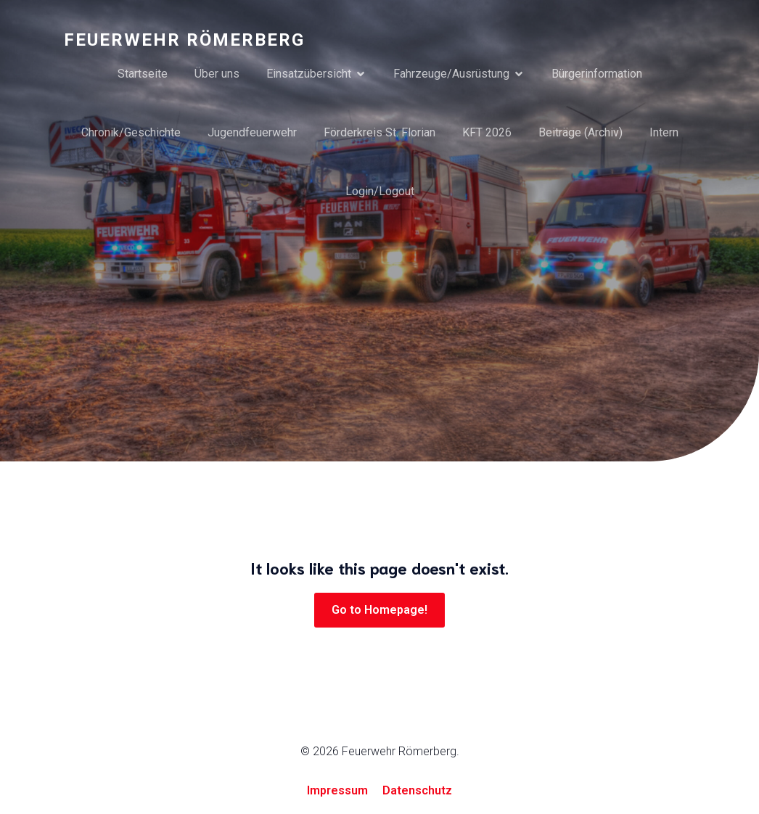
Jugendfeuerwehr (252, 132)
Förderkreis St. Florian (379, 132)
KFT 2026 (487, 132)
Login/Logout (379, 191)
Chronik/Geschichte (131, 132)
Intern (663, 132)
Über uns (216, 74)
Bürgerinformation (596, 74)
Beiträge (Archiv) (580, 132)
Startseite (143, 74)
